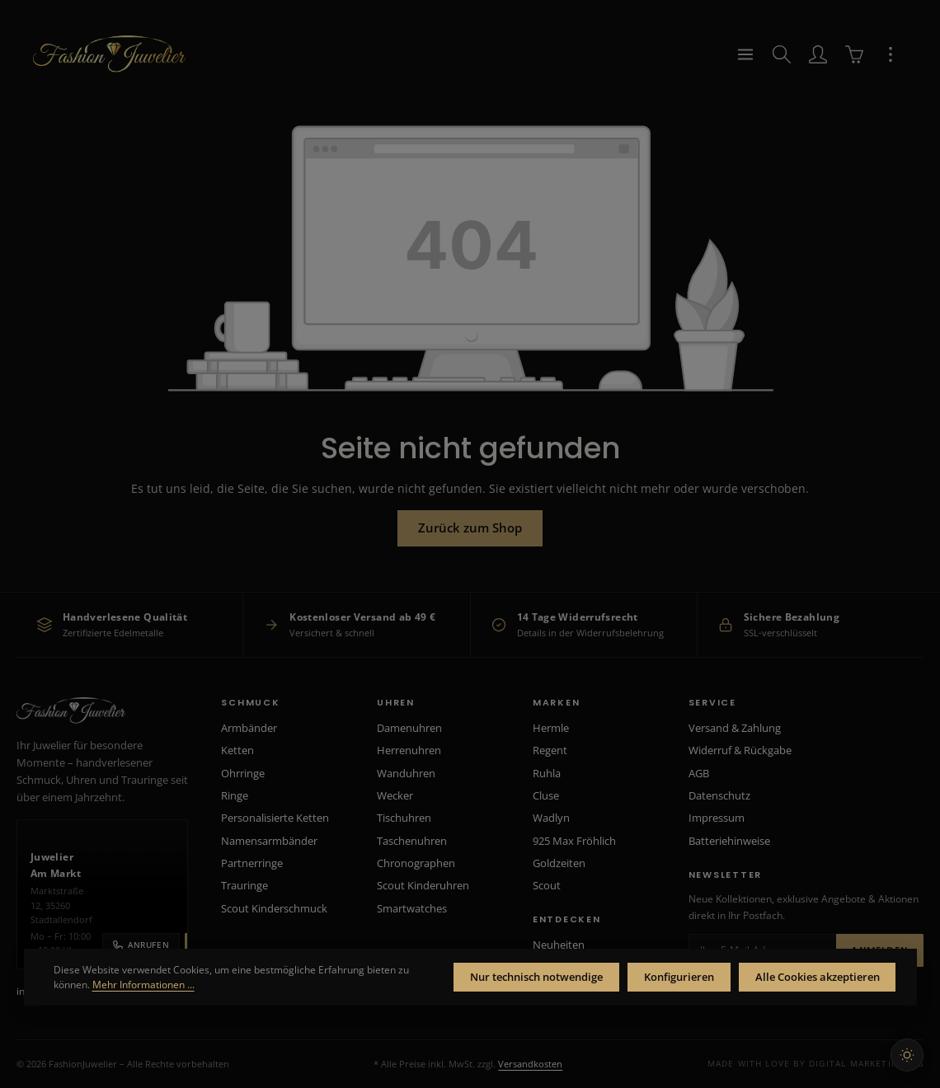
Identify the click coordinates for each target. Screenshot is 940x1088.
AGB (699, 773)
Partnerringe (252, 863)
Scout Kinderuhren (423, 885)
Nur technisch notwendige (490, 974)
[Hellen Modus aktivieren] (907, 1055)
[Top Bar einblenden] (890, 65)
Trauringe (244, 885)
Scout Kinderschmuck (274, 908)
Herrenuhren (409, 750)
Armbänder (249, 727)
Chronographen (416, 863)
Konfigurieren (651, 974)
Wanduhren (406, 773)
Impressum (717, 817)
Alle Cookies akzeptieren (807, 974)
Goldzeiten (559, 863)
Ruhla (547, 773)
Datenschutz (719, 795)
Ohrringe (243, 773)
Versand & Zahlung (735, 727)
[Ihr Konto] (817, 65)
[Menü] (745, 65)
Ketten (237, 750)
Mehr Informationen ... (237, 982)
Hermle (551, 727)
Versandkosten (530, 1064)
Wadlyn (551, 817)
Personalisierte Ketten (275, 817)
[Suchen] (781, 65)
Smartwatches (412, 908)
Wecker (395, 795)
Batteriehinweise (729, 840)
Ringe (234, 795)
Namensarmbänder (269, 840)
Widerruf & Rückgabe (740, 750)
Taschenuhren (412, 840)
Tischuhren (404, 817)
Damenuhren (409, 727)
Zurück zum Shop (470, 541)
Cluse (546, 795)
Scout (547, 885)
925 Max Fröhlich (574, 840)
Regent (550, 750)
